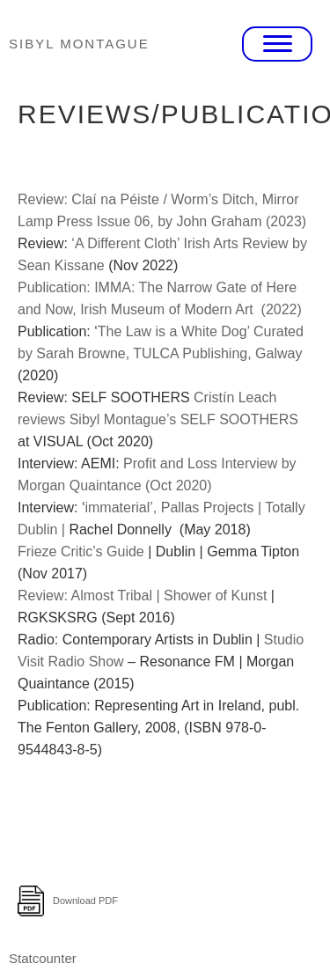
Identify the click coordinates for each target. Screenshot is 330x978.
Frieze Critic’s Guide (83, 551)
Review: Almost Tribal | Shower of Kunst (144, 595)
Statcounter (43, 958)
